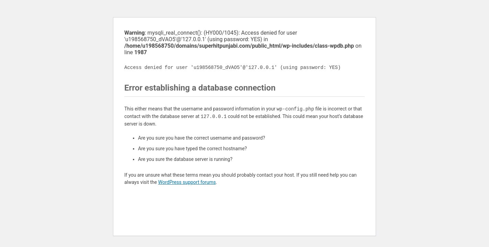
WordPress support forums (187, 182)
